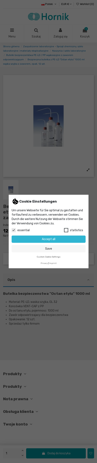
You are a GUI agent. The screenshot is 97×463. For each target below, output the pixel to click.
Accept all (48, 239)
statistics (73, 230)
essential (21, 230)
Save (48, 248)
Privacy (44, 263)
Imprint (53, 263)
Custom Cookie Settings (49, 257)
